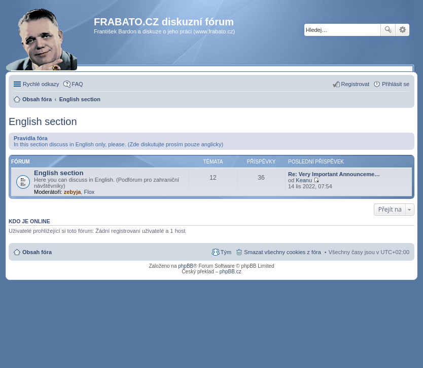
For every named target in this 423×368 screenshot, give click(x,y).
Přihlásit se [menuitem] (395, 84)
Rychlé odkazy (41, 84)
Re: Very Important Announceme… (334, 174)
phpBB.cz (230, 271)
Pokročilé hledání (402, 30)
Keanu (304, 180)
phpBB (185, 266)
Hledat (388, 30)
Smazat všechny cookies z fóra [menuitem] (282, 252)
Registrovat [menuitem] (355, 84)
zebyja (72, 192)
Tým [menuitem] (226, 252)
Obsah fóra (37, 252)
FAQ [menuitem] (77, 84)
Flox (89, 192)
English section (43, 121)
